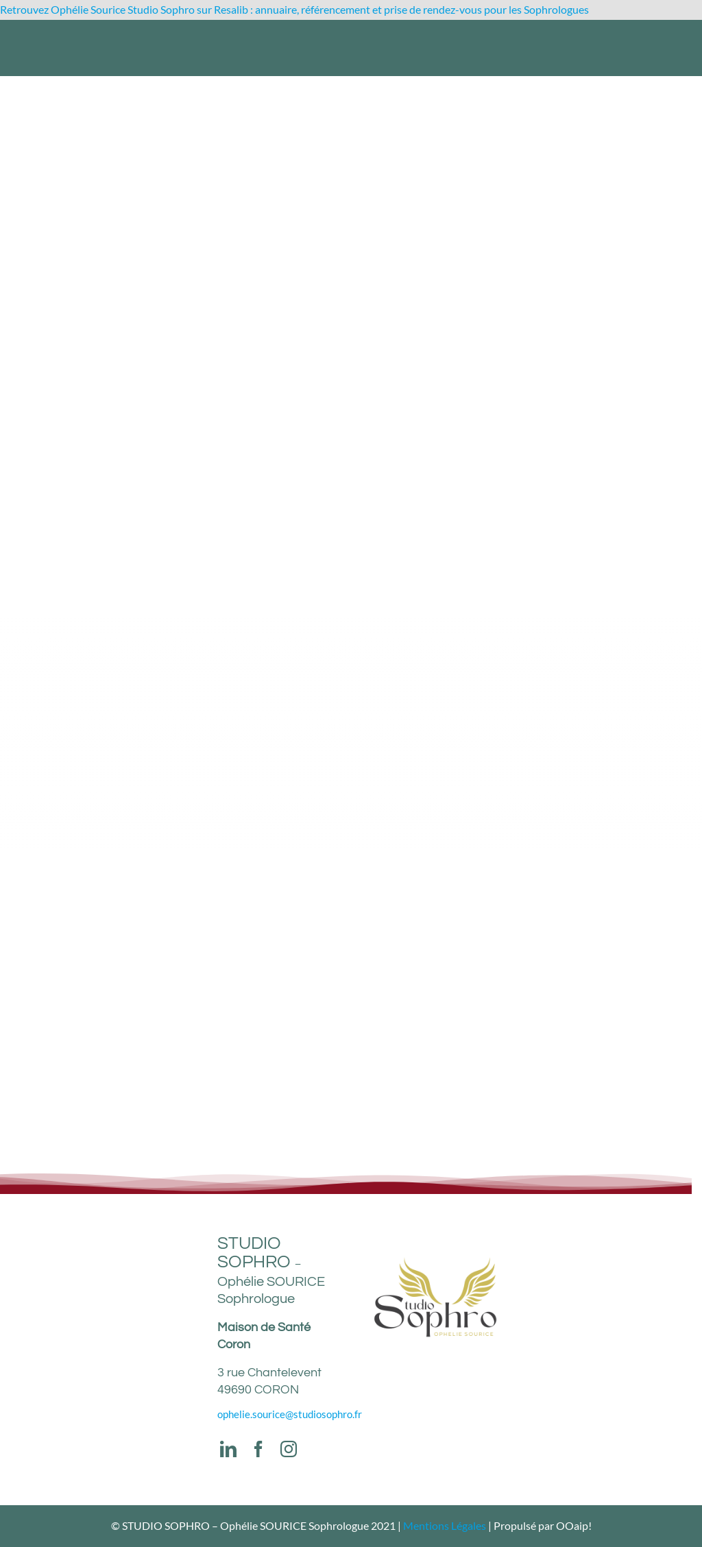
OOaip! (574, 1525)
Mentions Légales (444, 1525)
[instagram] (288, 1449)
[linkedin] (228, 1449)
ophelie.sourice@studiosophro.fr (289, 1414)
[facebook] (258, 1449)
